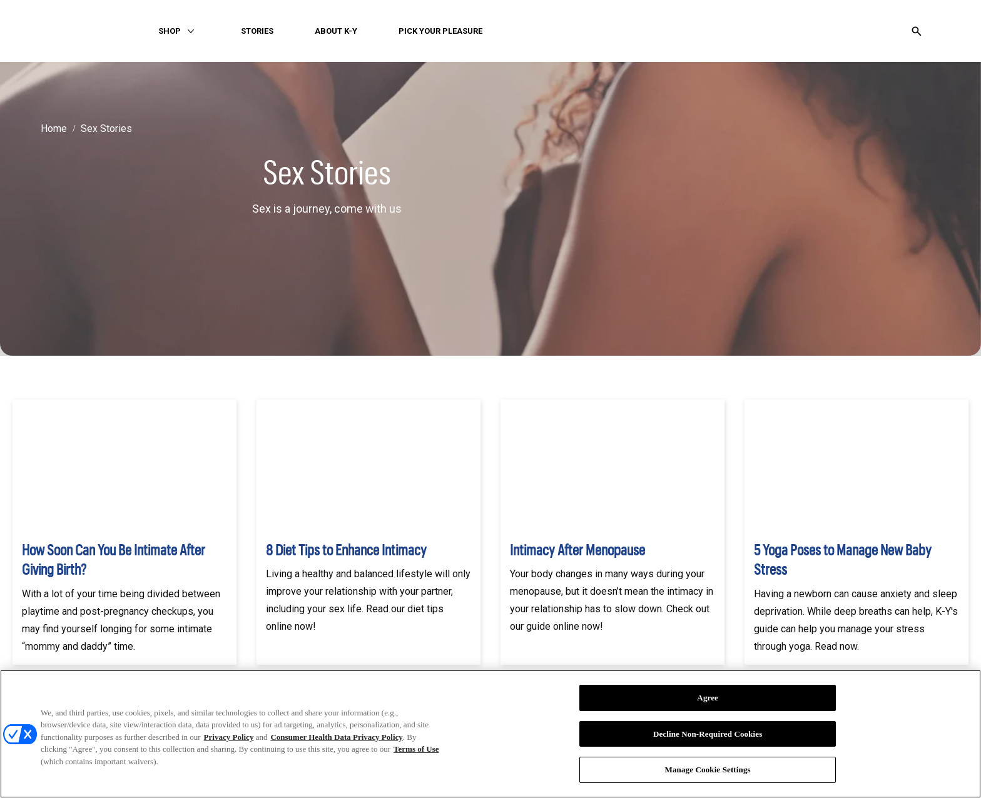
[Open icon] (916, 31)
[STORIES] (257, 31)
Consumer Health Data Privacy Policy (336, 737)
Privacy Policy (229, 737)
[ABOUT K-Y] (336, 31)
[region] (490, 734)
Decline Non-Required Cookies (708, 734)
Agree (707, 697)
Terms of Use (416, 749)
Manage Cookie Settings (708, 769)
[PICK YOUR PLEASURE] (440, 31)
